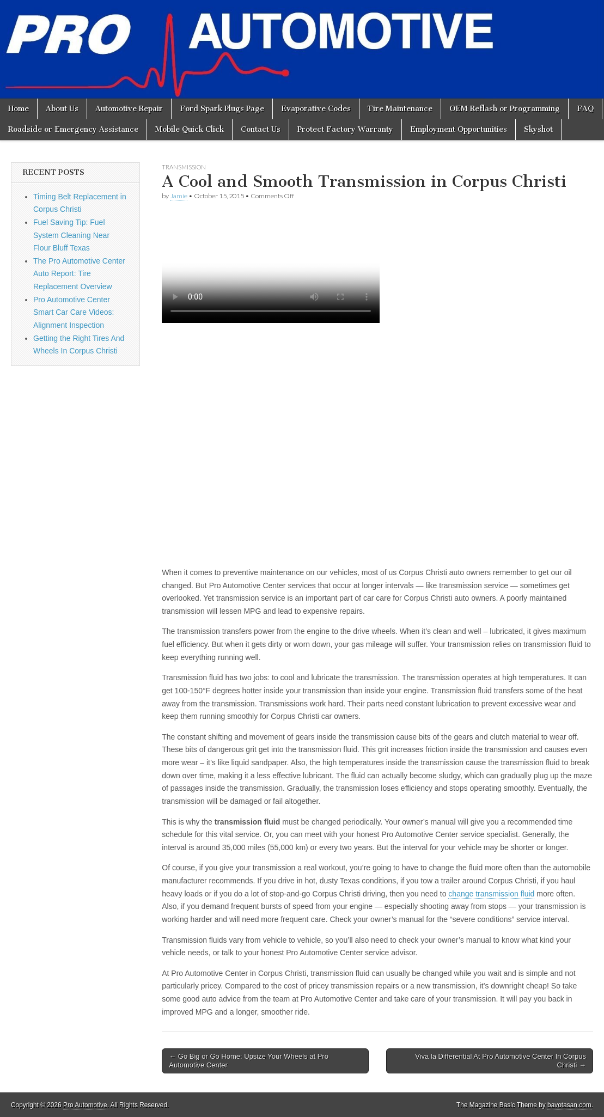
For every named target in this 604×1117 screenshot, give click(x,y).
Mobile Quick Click (189, 129)
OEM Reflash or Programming (504, 108)
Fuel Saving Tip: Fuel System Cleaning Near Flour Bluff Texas (71, 235)
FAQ (585, 108)
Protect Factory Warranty (345, 129)
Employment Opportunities (458, 129)
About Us (62, 108)
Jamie (178, 196)
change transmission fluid (491, 893)
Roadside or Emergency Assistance (73, 129)
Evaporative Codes (316, 108)
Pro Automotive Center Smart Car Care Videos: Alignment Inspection (73, 312)
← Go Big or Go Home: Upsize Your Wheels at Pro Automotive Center (248, 1060)
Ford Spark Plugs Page (222, 108)
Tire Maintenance (400, 108)
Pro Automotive (85, 1105)
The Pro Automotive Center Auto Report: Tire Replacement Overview (79, 274)
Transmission (184, 166)
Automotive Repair (129, 108)
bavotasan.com (569, 1105)
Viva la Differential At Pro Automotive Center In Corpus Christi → (500, 1060)
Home (18, 108)
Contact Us (260, 129)
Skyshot (538, 129)
